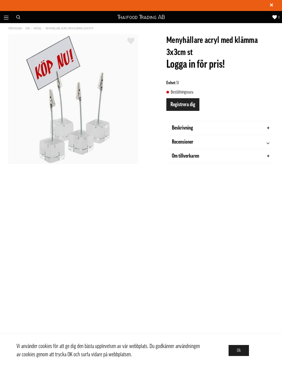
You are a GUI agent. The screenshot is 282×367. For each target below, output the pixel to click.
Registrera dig (182, 104)
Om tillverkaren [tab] (221, 156)
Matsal (38, 28)
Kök (28, 28)
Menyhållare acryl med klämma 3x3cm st (69, 28)
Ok (239, 350)
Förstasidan (15, 28)
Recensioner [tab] (220, 142)
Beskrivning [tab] (221, 128)
